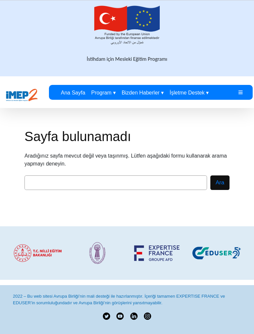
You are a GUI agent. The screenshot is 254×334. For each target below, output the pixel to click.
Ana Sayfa (73, 92)
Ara (220, 182)
